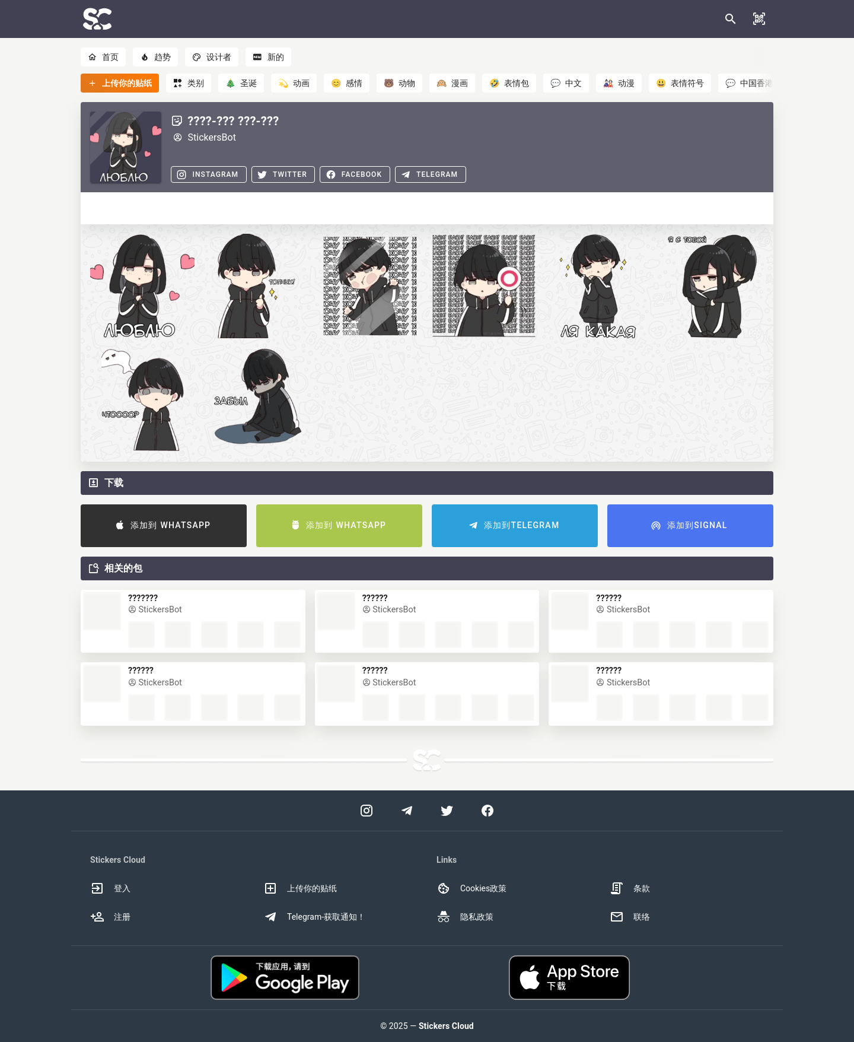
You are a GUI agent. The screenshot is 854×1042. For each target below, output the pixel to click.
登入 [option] (110, 888)
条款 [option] (630, 888)
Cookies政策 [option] (471, 888)
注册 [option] (110, 917)
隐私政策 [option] (464, 917)
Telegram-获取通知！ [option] (314, 917)
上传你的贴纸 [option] (300, 888)
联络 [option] (630, 917)
